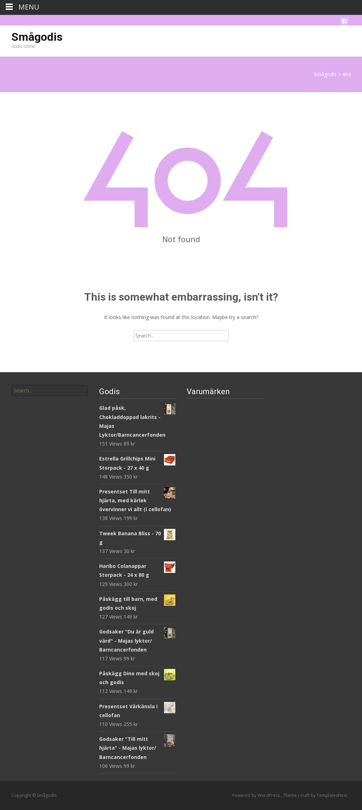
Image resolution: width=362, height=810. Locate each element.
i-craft (304, 795)
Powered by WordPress (256, 795)
